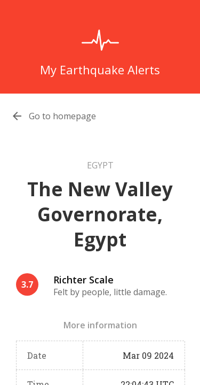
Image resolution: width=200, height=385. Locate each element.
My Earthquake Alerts (100, 69)
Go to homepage (62, 116)
